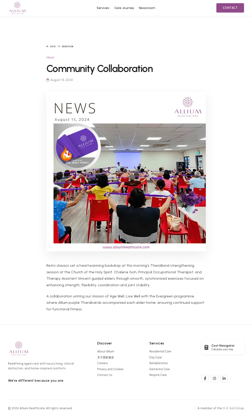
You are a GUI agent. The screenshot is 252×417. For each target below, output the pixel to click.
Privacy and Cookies (110, 369)
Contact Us (104, 375)
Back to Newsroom (59, 46)
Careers (102, 363)
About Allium (105, 351)
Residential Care (160, 351)
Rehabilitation (158, 363)
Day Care (155, 357)
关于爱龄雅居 (105, 357)
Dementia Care (159, 369)
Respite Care (158, 375)
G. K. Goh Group (233, 408)
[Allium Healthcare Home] (17, 7)
